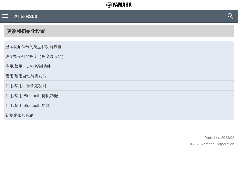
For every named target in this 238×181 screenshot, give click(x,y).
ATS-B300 (25, 16)
